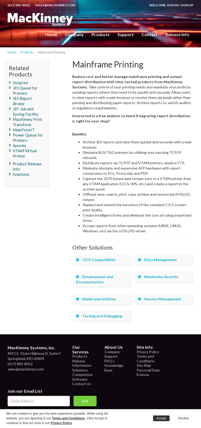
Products (27, 52)
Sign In (172, 5)
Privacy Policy (148, 352)
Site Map (144, 365)
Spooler (19, 145)
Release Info (177, 34)
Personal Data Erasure (148, 372)
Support (126, 34)
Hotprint (20, 82)
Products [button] (101, 34)
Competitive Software (82, 376)
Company (74, 34)
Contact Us (81, 383)
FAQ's (109, 361)
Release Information (82, 363)
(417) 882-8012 (19, 5)
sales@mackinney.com (55, 5)
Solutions (21, 174)
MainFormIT (24, 129)
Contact (150, 34)
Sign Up (187, 5)
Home (51, 34)
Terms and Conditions (146, 358)
